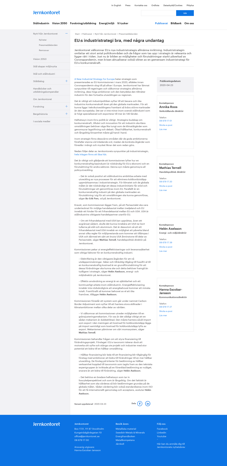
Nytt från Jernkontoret (45, 33)
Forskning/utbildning (83, 23)
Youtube (161, 436)
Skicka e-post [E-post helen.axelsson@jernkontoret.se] (165, 246)
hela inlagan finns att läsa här (90, 154)
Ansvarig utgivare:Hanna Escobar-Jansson (87, 448)
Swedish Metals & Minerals (130, 432)
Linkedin (161, 432)
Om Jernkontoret (42, 99)
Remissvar (44, 50)
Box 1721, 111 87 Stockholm (89, 428)
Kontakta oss (141, 5)
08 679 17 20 (165, 181)
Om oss (189, 23)
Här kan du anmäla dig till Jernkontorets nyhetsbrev (171, 445)
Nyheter (43, 39)
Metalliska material (126, 428)
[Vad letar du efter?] (158, 13)
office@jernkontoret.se (86, 436)
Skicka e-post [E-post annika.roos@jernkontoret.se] (165, 124)
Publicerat (161, 23)
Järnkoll (120, 443)
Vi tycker (122, 23)
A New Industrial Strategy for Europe (94, 78)
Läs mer (166, 129)
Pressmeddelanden (48, 44)
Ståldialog (38, 81)
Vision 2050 (59, 23)
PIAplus (190, 5)
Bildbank (176, 23)
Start (77, 33)
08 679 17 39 (165, 242)
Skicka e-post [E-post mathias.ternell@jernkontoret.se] (165, 185)
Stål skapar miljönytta (45, 66)
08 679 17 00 (81, 440)
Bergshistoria (40, 113)
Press (127, 5)
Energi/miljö (106, 23)
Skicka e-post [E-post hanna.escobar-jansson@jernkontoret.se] (165, 311)
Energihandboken (125, 436)
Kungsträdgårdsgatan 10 (88, 432)
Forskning (38, 106)
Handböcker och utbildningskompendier (46, 89)
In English (116, 5)
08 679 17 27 (165, 306)
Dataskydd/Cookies (172, 5)
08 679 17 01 (165, 120)
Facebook (162, 428)
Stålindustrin (41, 23)
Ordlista (155, 5)
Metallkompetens (125, 440)
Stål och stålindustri (44, 73)
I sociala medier (41, 121)
